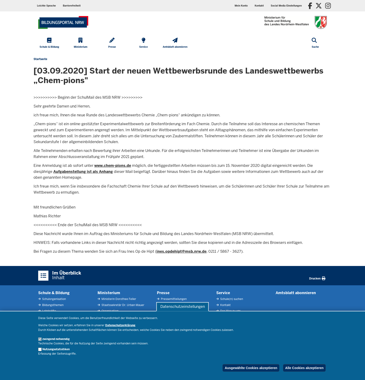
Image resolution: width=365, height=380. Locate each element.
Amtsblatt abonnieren (296, 292)
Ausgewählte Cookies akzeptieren (251, 368)
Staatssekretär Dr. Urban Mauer (122, 305)
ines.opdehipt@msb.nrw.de (181, 251)
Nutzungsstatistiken (56, 349)
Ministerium (109, 292)
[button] (286, 5)
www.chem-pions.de (112, 165)
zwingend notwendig (56, 339)
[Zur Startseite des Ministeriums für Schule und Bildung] (63, 22)
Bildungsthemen (52, 305)
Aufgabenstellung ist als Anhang (83, 171)
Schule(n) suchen (231, 299)
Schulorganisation (53, 299)
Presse (163, 292)
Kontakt (225, 305)
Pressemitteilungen (173, 299)
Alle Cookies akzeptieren (304, 368)
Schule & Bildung (54, 292)
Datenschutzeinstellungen (182, 306)
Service (223, 292)
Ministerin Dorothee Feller (118, 299)
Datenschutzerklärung (120, 325)
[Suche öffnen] (315, 43)
